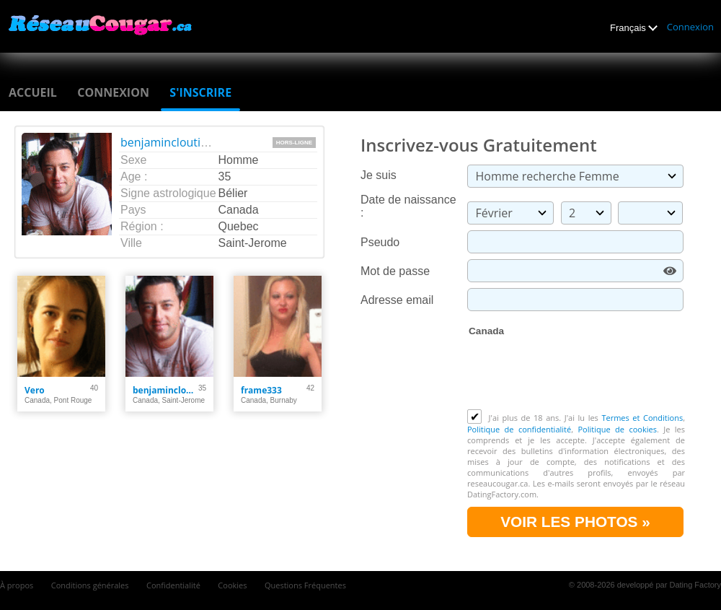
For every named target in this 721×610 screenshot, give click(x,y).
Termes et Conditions (642, 417)
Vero (35, 390)
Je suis (378, 175)
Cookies (232, 585)
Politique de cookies (617, 429)
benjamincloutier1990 (179, 142)
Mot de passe (395, 271)
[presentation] (576, 374)
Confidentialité (173, 585)
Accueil (33, 92)
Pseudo (379, 242)
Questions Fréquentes (305, 585)
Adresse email (396, 300)
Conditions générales (90, 585)
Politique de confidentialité (519, 429)
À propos (16, 585)
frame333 (261, 390)
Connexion (690, 26)
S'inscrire (200, 92)
